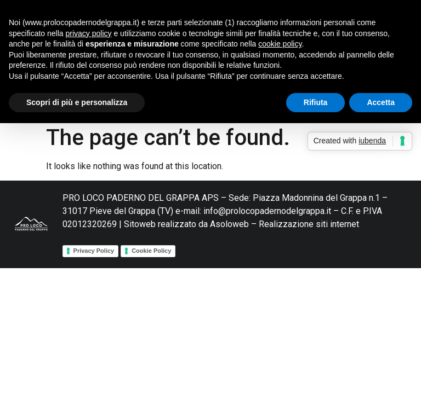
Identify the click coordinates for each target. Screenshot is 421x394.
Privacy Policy (94, 250)
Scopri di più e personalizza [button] (76, 102)
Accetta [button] (381, 102)
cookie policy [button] (279, 43)
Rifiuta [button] (316, 102)
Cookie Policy (151, 250)
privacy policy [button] (89, 33)
